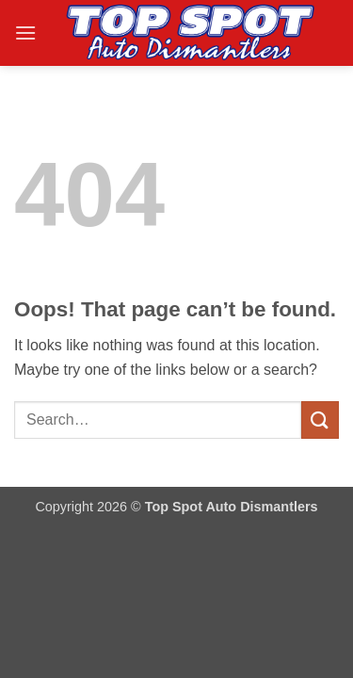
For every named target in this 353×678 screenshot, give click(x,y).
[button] (25, 32)
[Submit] (320, 419)
